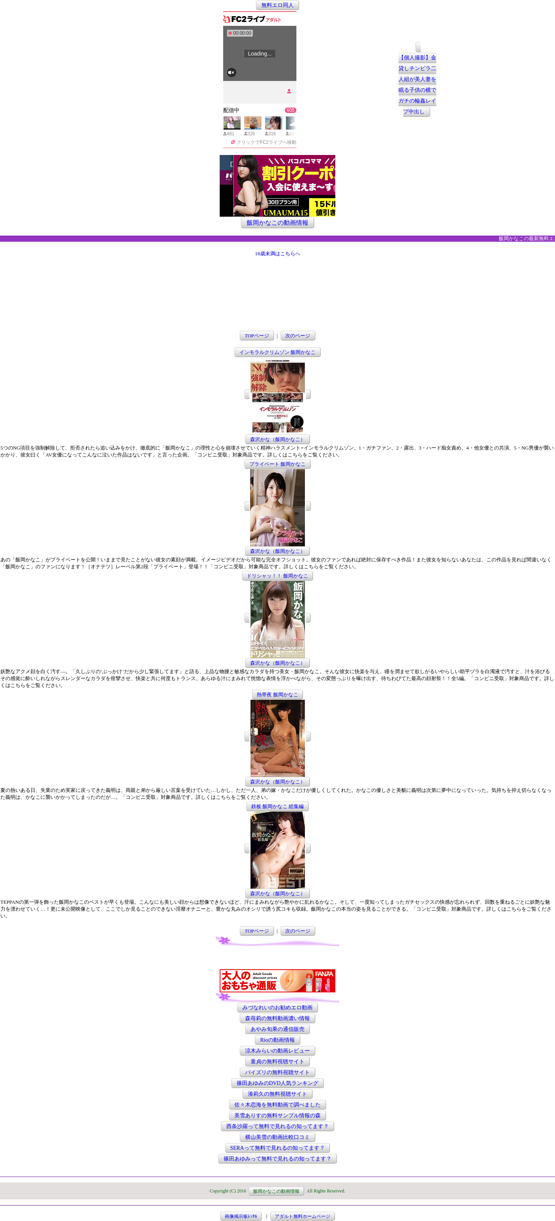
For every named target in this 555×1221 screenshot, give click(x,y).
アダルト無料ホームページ (302, 1216)
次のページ (297, 336)
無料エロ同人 (277, 5)
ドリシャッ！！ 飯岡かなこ (277, 576)
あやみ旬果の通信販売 (277, 1029)
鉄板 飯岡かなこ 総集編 (277, 806)
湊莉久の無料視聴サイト (277, 1094)
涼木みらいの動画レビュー (277, 1051)
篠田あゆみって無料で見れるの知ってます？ (277, 1159)
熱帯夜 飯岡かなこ (277, 694)
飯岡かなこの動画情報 (277, 222)
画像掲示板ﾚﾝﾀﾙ (241, 1216)
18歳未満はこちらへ (277, 253)
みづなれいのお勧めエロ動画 (277, 1007)
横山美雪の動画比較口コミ (277, 1137)
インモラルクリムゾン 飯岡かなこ (277, 352)
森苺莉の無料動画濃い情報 (277, 1018)
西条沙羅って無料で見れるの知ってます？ (277, 1126)
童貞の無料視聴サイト (277, 1061)
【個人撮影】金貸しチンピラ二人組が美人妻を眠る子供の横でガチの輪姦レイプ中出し (417, 85)
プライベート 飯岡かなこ (277, 464)
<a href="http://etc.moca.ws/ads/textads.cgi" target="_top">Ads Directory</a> (277, 957)
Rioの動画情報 (277, 1040)
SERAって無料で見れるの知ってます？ (277, 1148)
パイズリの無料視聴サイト (277, 1072)
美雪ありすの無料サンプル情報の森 (277, 1115)
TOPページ (257, 336)
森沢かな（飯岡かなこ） (277, 439)
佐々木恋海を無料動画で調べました (277, 1105)
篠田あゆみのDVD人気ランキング (277, 1083)
